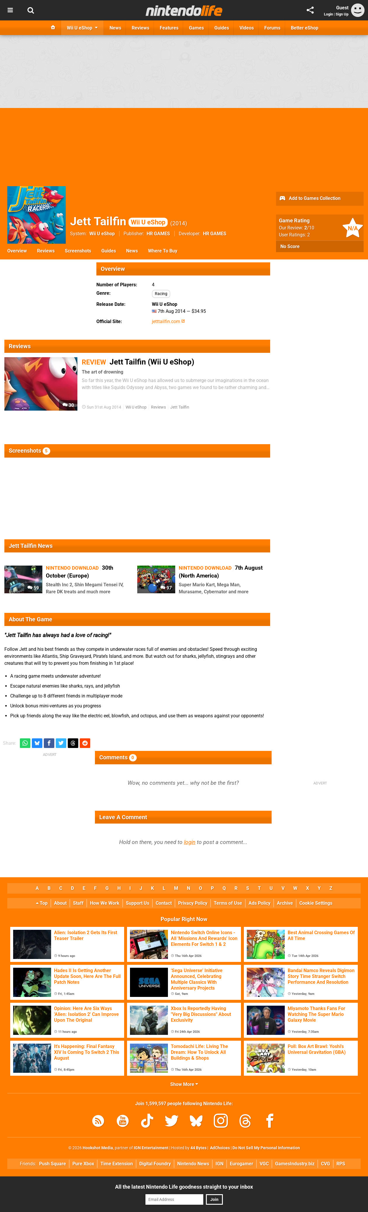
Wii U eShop (102, 233)
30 (68, 405)
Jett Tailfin (119, 221)
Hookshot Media (98, 1147)
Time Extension (116, 1163)
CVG (325, 1163)
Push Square (52, 1163)
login (189, 842)
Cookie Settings (315, 903)
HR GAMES (158, 233)
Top (42, 903)
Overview (17, 251)
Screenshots (78, 251)
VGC (264, 1163)
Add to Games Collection (310, 199)
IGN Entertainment (151, 1147)
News (132, 251)
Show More (184, 1084)
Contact (164, 903)
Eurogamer (241, 1163)
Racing (161, 293)
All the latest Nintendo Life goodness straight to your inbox (184, 1187)
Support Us (137, 903)
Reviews (46, 251)
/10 (309, 228)
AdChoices (219, 1147)
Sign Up (342, 14)
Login (328, 14)
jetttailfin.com (168, 321)
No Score (290, 246)
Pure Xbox (83, 1163)
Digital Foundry (155, 1163)
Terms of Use (228, 903)
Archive (285, 903)
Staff (78, 903)
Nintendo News (193, 1163)
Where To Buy (162, 251)
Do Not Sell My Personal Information (266, 1147)
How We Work (104, 903)
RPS (340, 1163)
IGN (219, 1163)
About (60, 903)
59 (33, 588)
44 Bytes (198, 1147)
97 (166, 588)
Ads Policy (259, 903)
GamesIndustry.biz (295, 1163)
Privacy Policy (192, 903)
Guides (108, 251)
